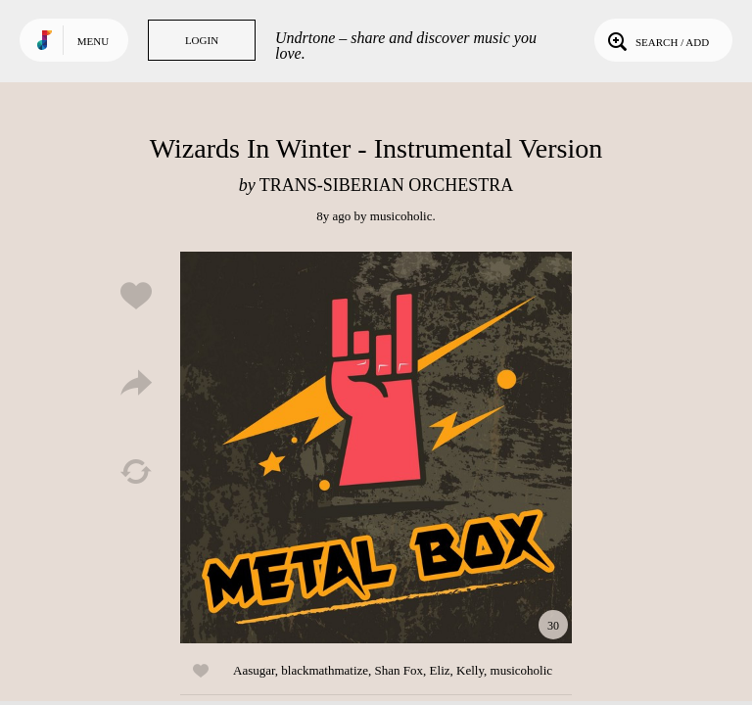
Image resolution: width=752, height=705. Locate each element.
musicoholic (401, 216)
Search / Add (656, 40)
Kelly (470, 670)
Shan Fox (399, 670)
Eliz (440, 670)
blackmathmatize (324, 670)
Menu (93, 41)
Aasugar (254, 670)
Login (201, 40)
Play (376, 447)
